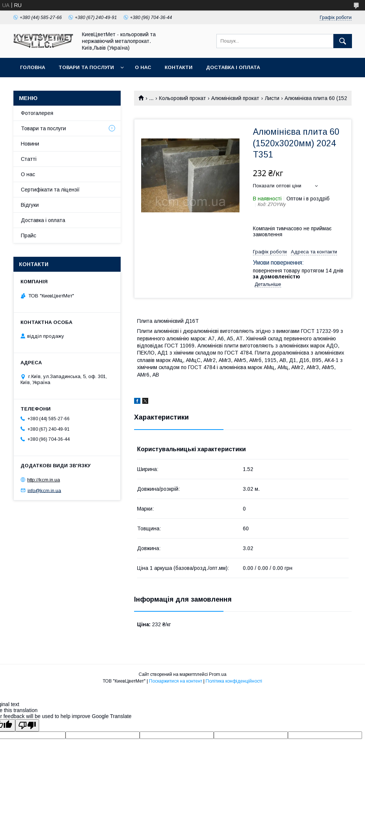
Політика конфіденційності (234, 681)
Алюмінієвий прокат (235, 98)
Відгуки (30, 205)
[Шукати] (342, 41)
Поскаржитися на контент (175, 681)
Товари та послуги (86, 67)
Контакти (179, 67)
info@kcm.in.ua (44, 490)
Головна (32, 67)
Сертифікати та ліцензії (50, 190)
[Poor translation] (27, 725)
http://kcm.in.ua (43, 480)
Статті (28, 159)
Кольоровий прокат (182, 98)
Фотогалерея (37, 113)
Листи (272, 98)
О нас (143, 67)
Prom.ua (217, 674)
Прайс (28, 235)
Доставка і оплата (233, 67)
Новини (30, 144)
